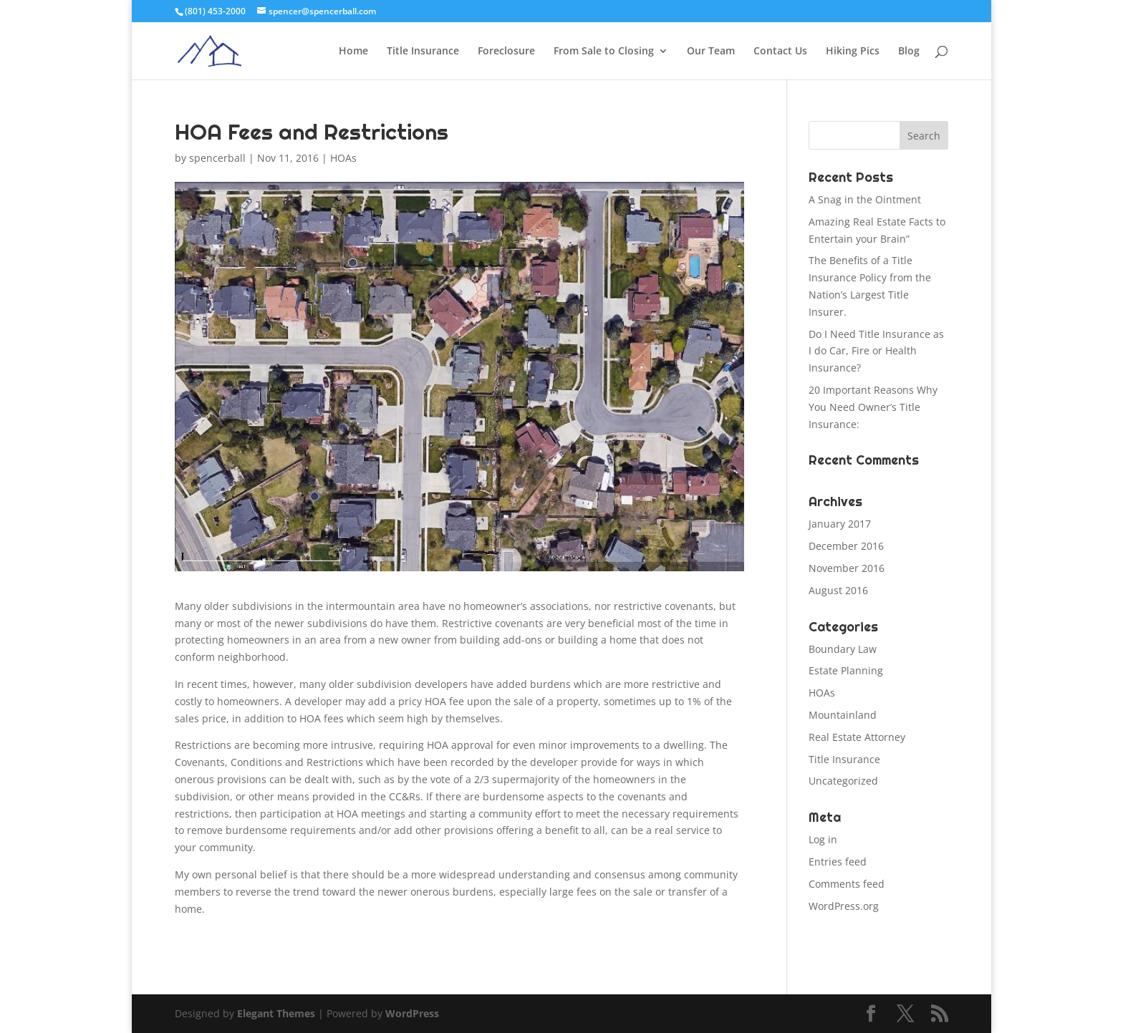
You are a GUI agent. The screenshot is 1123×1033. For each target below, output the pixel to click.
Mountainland (843, 715)
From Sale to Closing (604, 51)
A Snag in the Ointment (865, 199)
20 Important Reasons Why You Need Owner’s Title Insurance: (873, 407)
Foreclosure (506, 51)
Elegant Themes (276, 1013)
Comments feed (847, 884)
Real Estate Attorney (857, 737)
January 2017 (840, 523)
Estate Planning (846, 670)
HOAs (343, 158)
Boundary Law (843, 649)
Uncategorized (843, 780)
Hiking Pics (852, 51)
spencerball (217, 158)
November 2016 (847, 568)
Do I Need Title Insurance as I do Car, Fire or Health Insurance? (876, 351)
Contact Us (780, 51)
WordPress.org (844, 906)
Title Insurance (423, 51)
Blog (909, 51)
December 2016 (846, 546)
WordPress (412, 1013)
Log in (823, 839)
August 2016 (838, 590)
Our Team (711, 51)
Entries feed (838, 861)
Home (353, 51)
